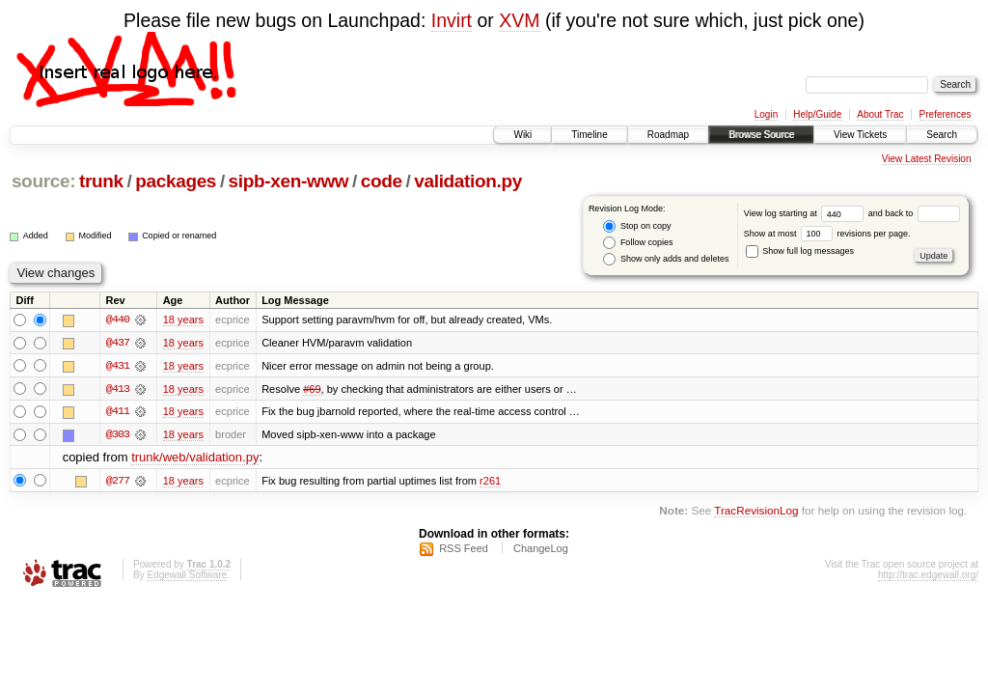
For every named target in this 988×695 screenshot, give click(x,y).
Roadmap (668, 134)
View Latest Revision (927, 158)
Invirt (451, 20)
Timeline (589, 134)
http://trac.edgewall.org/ (928, 576)
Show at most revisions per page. (827, 233)
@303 (117, 435)
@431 (117, 366)
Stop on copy (637, 226)
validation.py (468, 181)
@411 (117, 412)
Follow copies (637, 242)
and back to (914, 213)
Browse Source (761, 134)
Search (941, 134)
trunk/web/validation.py (195, 459)
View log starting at (806, 213)
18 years (183, 319)
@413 (117, 389)
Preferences (945, 114)
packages (175, 181)
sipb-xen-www (289, 181)
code (381, 181)
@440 (117, 319)
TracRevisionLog (756, 511)
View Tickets (860, 134)
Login (766, 114)
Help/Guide (817, 114)
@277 (117, 481)
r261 (490, 481)
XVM (519, 20)
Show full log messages (800, 251)
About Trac (880, 114)
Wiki (522, 134)
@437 (117, 342)
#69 (311, 389)
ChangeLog (540, 550)
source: (43, 181)
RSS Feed (463, 550)
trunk (101, 181)
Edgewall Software (187, 576)
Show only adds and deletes (665, 259)
